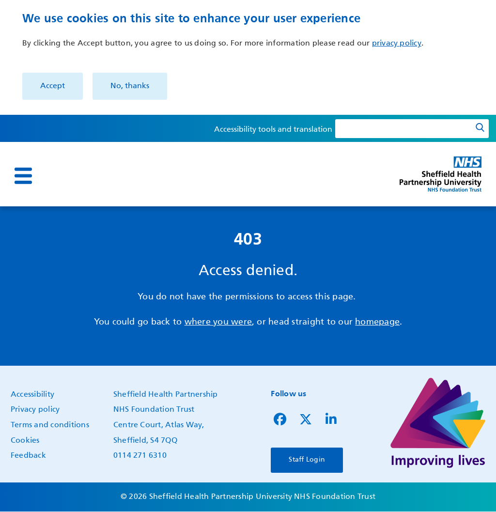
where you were (218, 322)
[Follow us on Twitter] (305, 422)
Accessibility (32, 395)
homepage (377, 322)
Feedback (28, 456)
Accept (52, 86)
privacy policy (396, 43)
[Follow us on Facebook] (280, 422)
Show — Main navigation (10, 182)
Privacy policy (35, 410)
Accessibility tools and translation (273, 130)
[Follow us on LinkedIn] (331, 422)
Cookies (25, 441)
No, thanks (129, 86)
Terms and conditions (50, 425)
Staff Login (307, 459)
